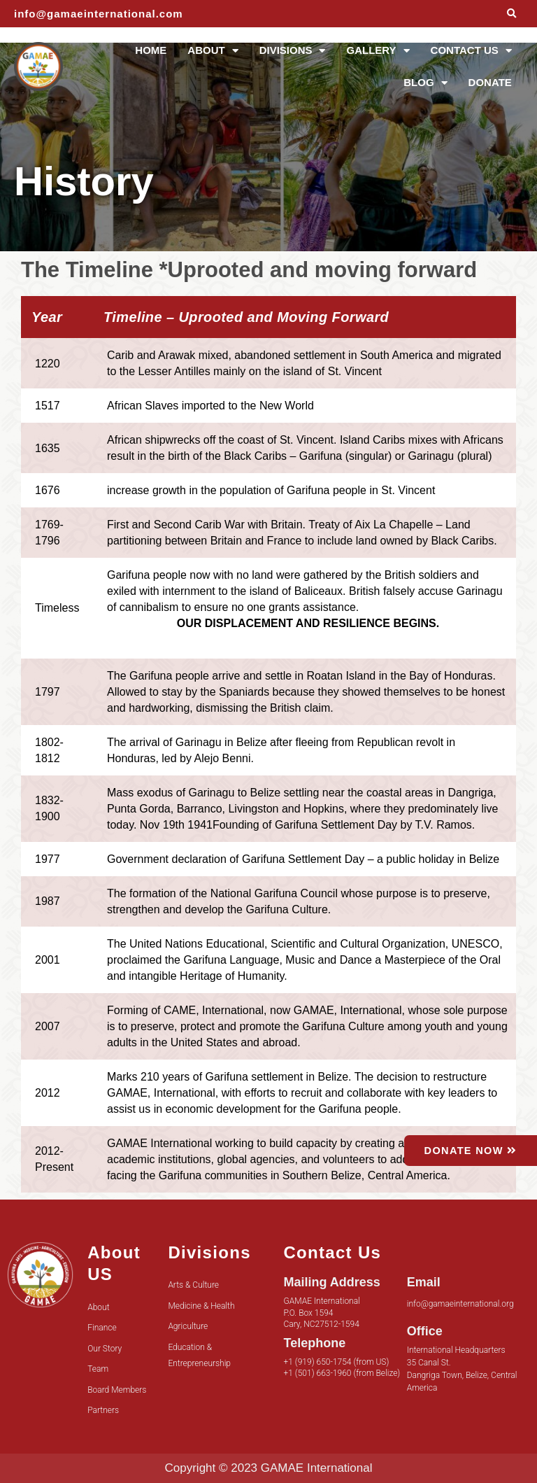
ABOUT (212, 50)
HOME (150, 50)
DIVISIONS (292, 50)
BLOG (425, 83)
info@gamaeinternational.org (460, 1304)
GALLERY (377, 50)
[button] (511, 13)
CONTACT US (471, 50)
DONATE (490, 82)
